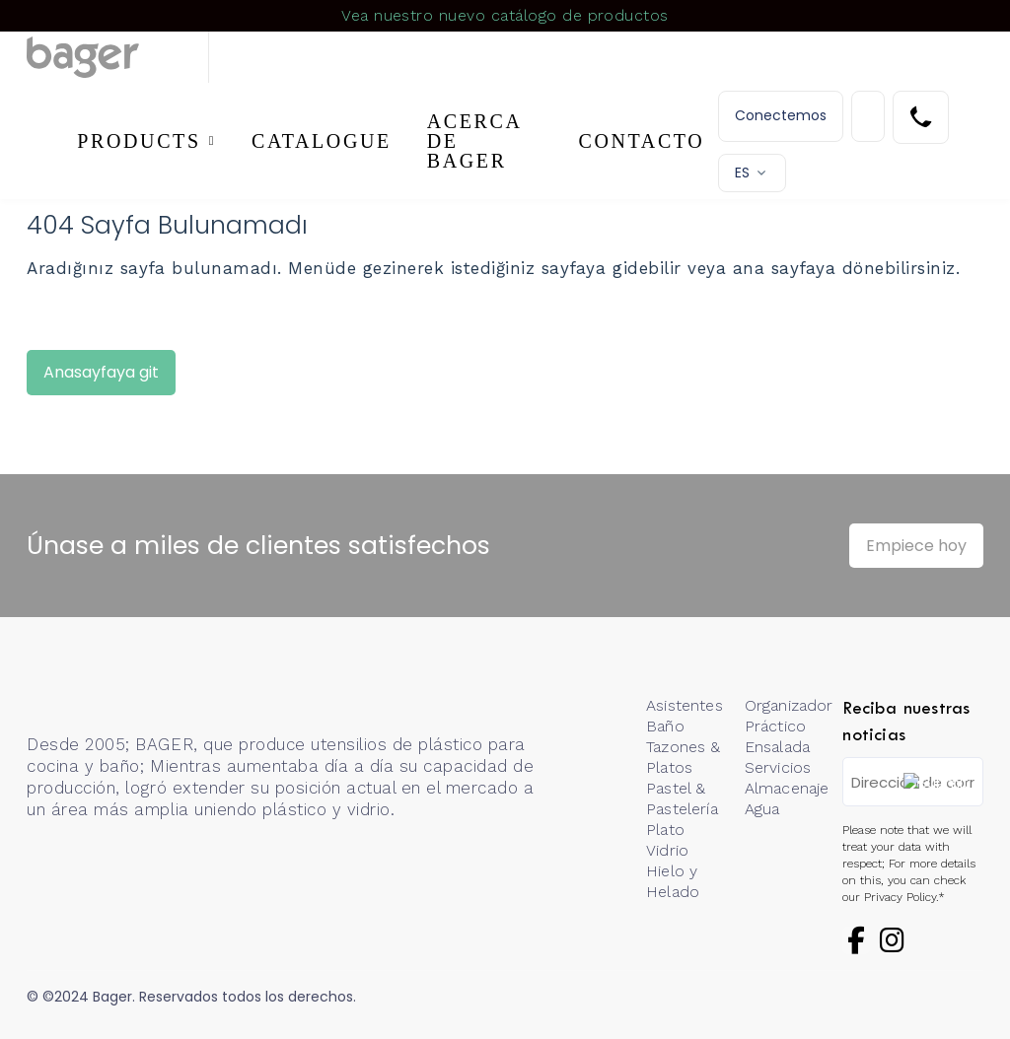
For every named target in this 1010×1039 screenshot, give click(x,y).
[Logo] (118, 57)
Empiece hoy (916, 545)
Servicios (778, 767)
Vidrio (667, 850)
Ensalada (777, 746)
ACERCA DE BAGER (474, 141)
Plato (665, 829)
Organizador (789, 705)
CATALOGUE (322, 141)
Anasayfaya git (101, 372)
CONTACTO (642, 141)
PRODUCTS (138, 141)
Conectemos (781, 115)
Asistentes (684, 705)
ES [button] (742, 172)
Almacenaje (787, 788)
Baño (665, 726)
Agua (762, 808)
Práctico (775, 726)
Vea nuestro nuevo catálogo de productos (505, 15)
